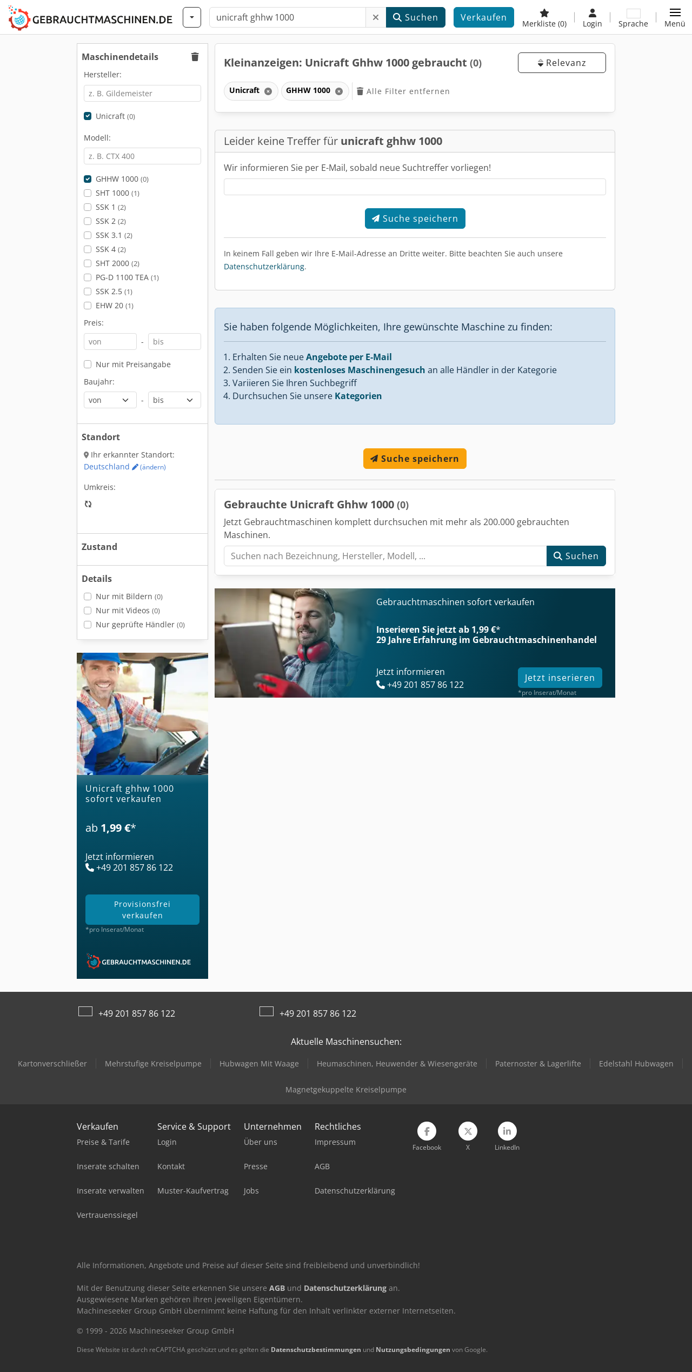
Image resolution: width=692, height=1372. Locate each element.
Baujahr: (99, 381)
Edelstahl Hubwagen (636, 1063)
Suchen (415, 17)
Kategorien (358, 396)
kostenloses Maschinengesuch (359, 370)
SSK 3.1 (114, 235)
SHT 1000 (117, 193)
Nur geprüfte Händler (140, 624)
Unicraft (115, 116)
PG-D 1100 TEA (127, 277)
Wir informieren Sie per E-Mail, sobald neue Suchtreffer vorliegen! (357, 168)
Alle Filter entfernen (403, 91)
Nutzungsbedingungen (413, 1349)
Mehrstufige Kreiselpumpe (153, 1063)
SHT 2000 (117, 263)
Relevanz (562, 63)
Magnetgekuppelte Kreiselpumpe (346, 1089)
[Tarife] (142, 843)
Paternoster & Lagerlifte (538, 1063)
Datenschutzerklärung (264, 266)
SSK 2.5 (114, 291)
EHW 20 (115, 305)
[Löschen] (376, 17)
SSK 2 (111, 221)
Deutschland (125, 466)
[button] (675, 17)
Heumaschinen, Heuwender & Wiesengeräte (397, 1063)
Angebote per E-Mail (349, 357)
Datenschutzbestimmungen (316, 1349)
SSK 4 (111, 249)
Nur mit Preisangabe (133, 364)
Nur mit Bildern (129, 596)
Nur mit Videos (128, 610)
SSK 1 (111, 207)
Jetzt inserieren (560, 678)
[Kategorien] (192, 17)
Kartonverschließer (52, 1063)
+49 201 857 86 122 (136, 1013)
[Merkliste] (544, 17)
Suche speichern (415, 218)
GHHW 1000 (122, 179)
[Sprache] (633, 17)
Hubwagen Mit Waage (259, 1063)
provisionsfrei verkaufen (142, 909)
